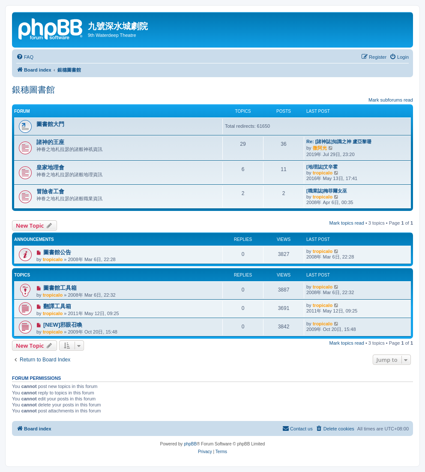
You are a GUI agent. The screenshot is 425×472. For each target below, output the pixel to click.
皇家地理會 (50, 167)
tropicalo (322, 172)
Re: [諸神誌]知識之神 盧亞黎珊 (338, 141)
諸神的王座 (50, 142)
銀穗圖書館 (33, 89)
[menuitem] (24, 57)
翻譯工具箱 (57, 306)
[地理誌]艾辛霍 (322, 166)
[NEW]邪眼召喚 (63, 325)
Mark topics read (346, 222)
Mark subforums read (390, 99)
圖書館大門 (50, 124)
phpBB (190, 444)
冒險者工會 (50, 191)
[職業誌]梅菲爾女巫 (326, 190)
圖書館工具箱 (60, 288)
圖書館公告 (57, 252)
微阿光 (320, 147)
